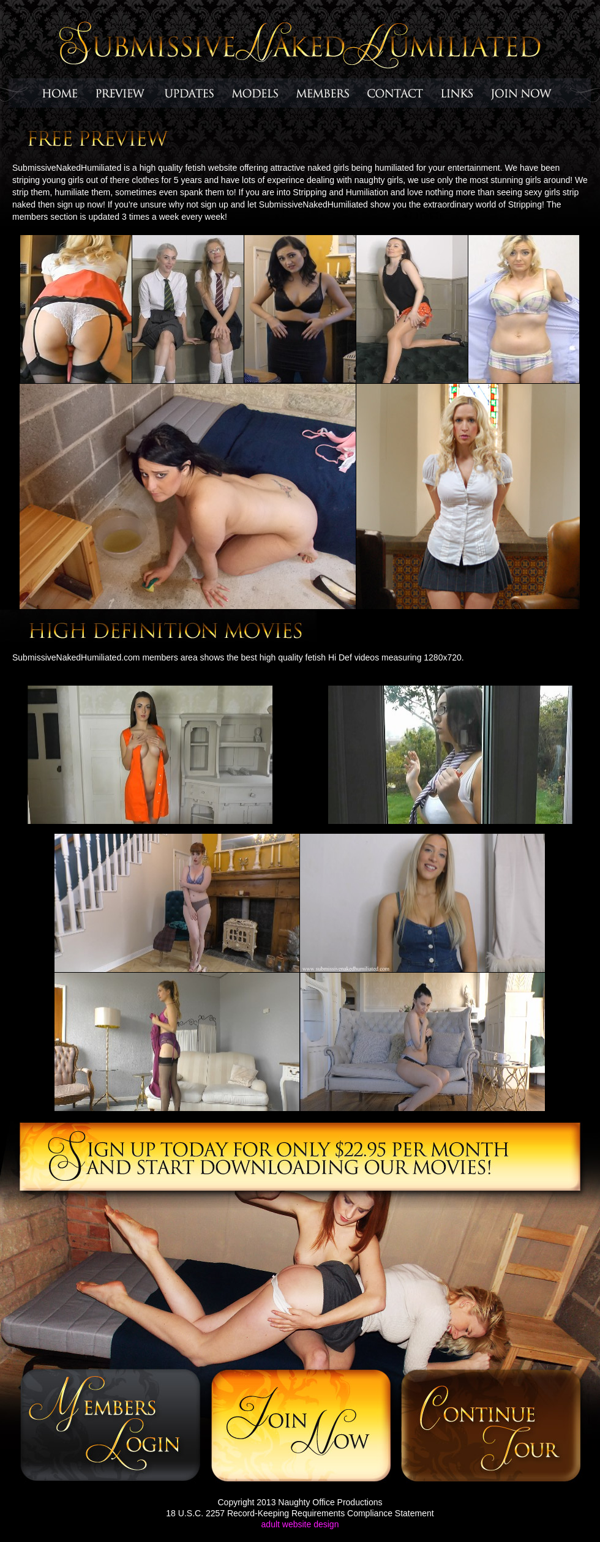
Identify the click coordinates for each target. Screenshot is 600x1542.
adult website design (300, 1524)
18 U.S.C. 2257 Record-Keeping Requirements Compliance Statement (299, 1513)
